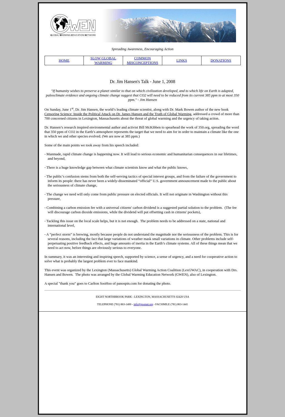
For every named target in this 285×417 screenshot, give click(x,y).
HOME (64, 60)
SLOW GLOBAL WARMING (103, 60)
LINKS (181, 60)
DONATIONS (220, 60)
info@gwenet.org (143, 304)
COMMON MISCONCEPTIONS (142, 60)
